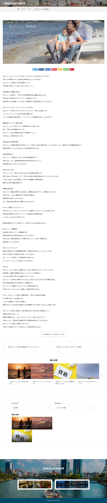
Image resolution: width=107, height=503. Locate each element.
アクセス (58, 3)
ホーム (38, 3)
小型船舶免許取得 (47, 3)
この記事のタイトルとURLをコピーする (53, 334)
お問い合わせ (67, 3)
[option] (19, 375)
